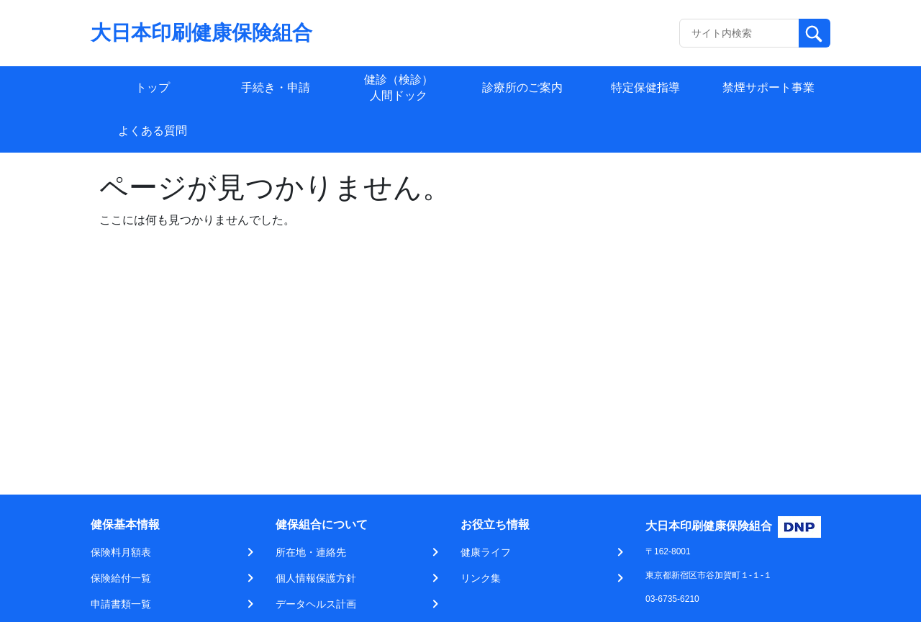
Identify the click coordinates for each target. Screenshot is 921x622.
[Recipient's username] (739, 33)
